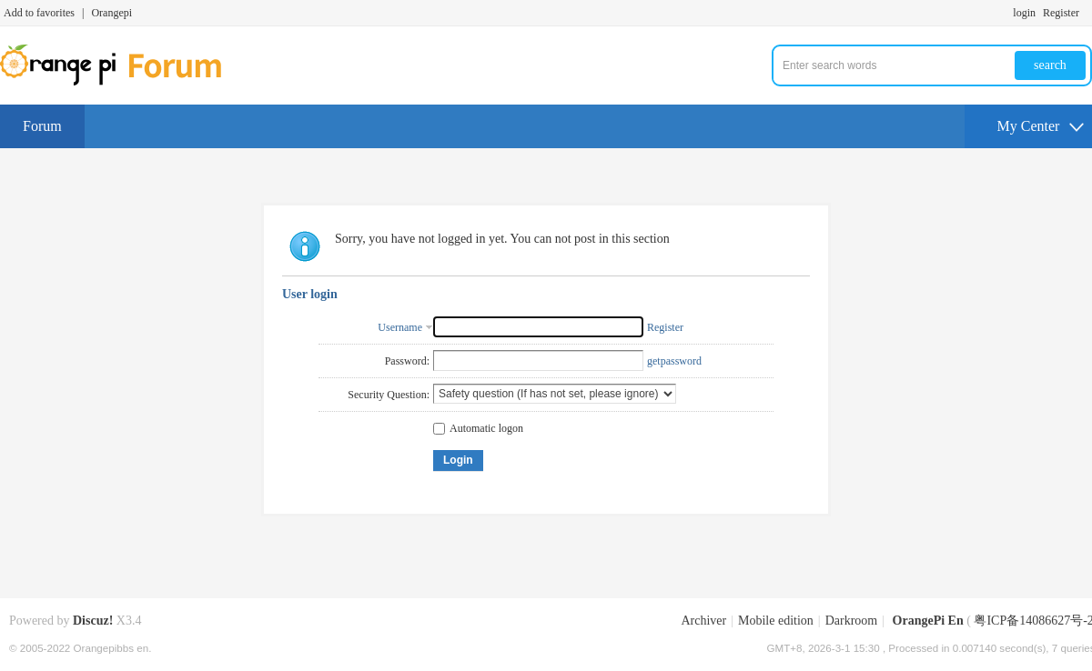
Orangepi (111, 12)
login (1024, 12)
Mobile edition (776, 620)
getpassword (674, 361)
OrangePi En (928, 620)
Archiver (703, 620)
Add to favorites (39, 12)
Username (400, 327)
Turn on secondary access (1087, 13)
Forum (42, 126)
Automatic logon (478, 428)
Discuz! (93, 620)
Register (1061, 12)
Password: (407, 361)
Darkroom (851, 620)
